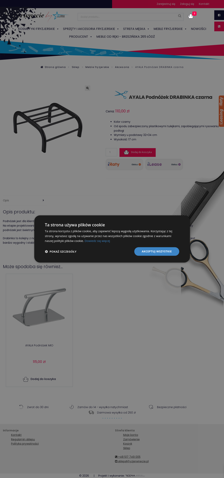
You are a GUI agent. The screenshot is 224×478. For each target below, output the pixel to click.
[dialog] (112, 238)
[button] (60, 251)
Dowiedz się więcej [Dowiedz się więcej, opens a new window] (97, 241)
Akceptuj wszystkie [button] (157, 251)
